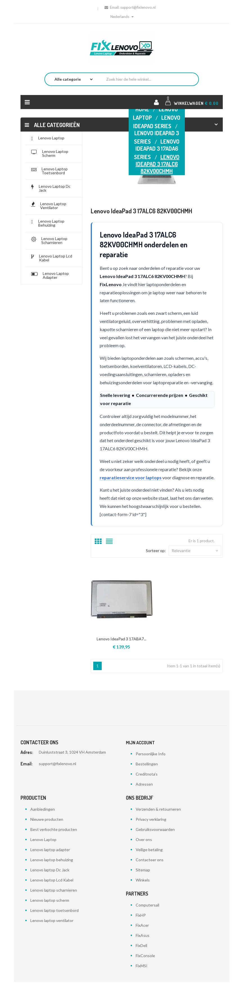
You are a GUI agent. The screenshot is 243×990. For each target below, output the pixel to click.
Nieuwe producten (46, 827)
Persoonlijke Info (150, 761)
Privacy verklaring (151, 827)
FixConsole (145, 963)
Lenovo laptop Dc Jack (49, 877)
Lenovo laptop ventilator (51, 928)
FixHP (141, 923)
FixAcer (142, 933)
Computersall (147, 912)
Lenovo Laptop (43, 847)
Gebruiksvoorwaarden (155, 837)
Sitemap (143, 877)
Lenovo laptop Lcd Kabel (51, 887)
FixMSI (141, 973)
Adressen (144, 792)
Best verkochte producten (53, 837)
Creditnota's (147, 781)
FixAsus (142, 943)
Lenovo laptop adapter (50, 857)
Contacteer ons (149, 867)
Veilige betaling (149, 857)
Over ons (144, 847)
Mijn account (140, 750)
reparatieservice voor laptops (132, 477)
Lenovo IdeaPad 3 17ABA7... (121, 646)
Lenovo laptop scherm (49, 908)
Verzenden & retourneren (158, 817)
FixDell (141, 953)
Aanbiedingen (42, 817)
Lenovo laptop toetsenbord (54, 918)
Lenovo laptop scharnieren (53, 898)
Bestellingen (147, 771)
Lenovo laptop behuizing (51, 867)
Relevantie (195, 558)
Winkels (143, 887)
